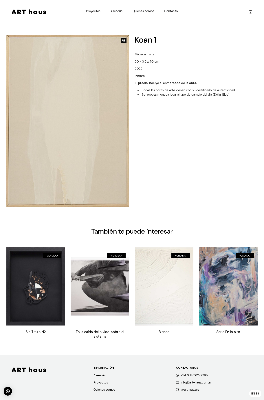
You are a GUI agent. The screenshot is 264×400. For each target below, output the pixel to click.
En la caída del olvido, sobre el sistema (100, 334)
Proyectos (101, 382)
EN (253, 393)
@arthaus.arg (187, 390)
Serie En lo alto (228, 332)
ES (257, 393)
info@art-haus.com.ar (194, 382)
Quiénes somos (104, 390)
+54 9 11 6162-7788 (192, 375)
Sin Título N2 (36, 332)
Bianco (164, 332)
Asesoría (99, 375)
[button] (8, 391)
